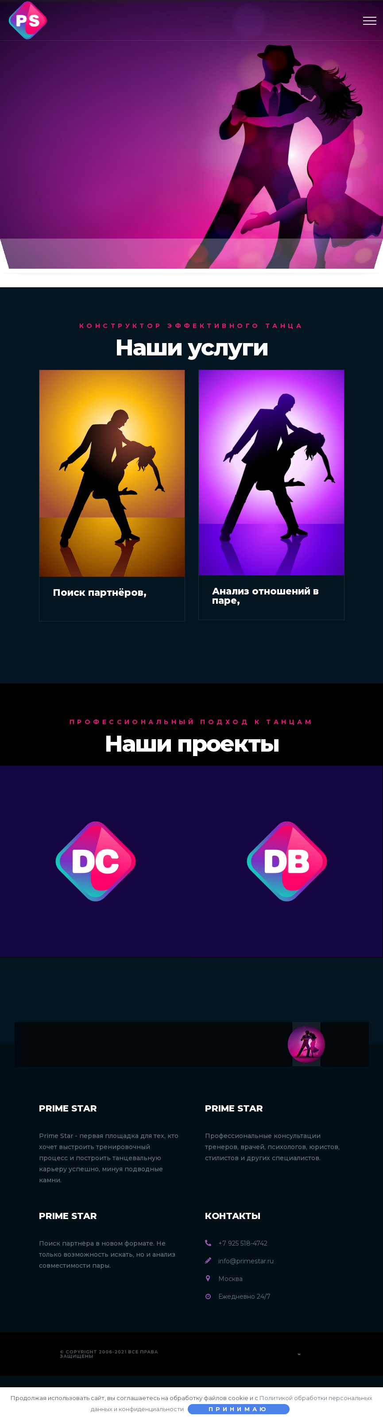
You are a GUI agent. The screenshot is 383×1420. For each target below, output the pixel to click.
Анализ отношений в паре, (265, 596)
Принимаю (239, 1408)
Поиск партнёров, (100, 592)
